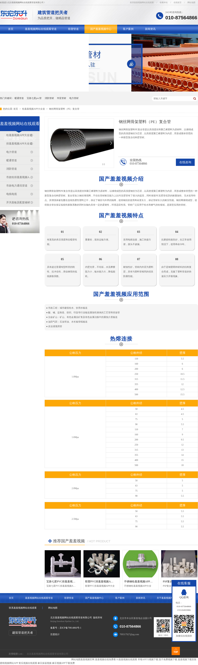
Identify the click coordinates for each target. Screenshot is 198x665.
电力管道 (11, 152)
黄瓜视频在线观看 (28, 663)
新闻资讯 (150, 29)
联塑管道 (73, 29)
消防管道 (11, 168)
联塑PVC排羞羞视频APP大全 (102, 581)
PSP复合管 (169, 581)
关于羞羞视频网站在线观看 (24, 37)
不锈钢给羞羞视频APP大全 (139, 581)
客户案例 (128, 29)
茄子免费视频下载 (168, 659)
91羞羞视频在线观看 (126, 659)
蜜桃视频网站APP (9, 663)
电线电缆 (11, 194)
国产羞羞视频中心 (100, 29)
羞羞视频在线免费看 (105, 659)
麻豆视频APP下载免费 (63, 663)
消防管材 (49, 98)
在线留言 (178, 2)
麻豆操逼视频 (44, 663)
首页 (10, 29)
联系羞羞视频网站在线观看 (142, 2)
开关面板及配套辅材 (18, 202)
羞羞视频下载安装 (187, 659)
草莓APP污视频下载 (148, 659)
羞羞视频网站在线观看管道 (41, 29)
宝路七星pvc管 (34, 98)
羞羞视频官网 (87, 659)
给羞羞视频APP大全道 (33, 109)
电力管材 (74, 98)
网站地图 (191, 2)
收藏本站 (164, 2)
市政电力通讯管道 (16, 185)
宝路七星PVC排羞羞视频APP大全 (65, 581)
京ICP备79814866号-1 (70, 628)
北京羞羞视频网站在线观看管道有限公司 (47, 654)
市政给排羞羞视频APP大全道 (19, 177)
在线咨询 (185, 162)
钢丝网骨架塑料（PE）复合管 (64, 109)
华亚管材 (61, 98)
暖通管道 (19, 98)
